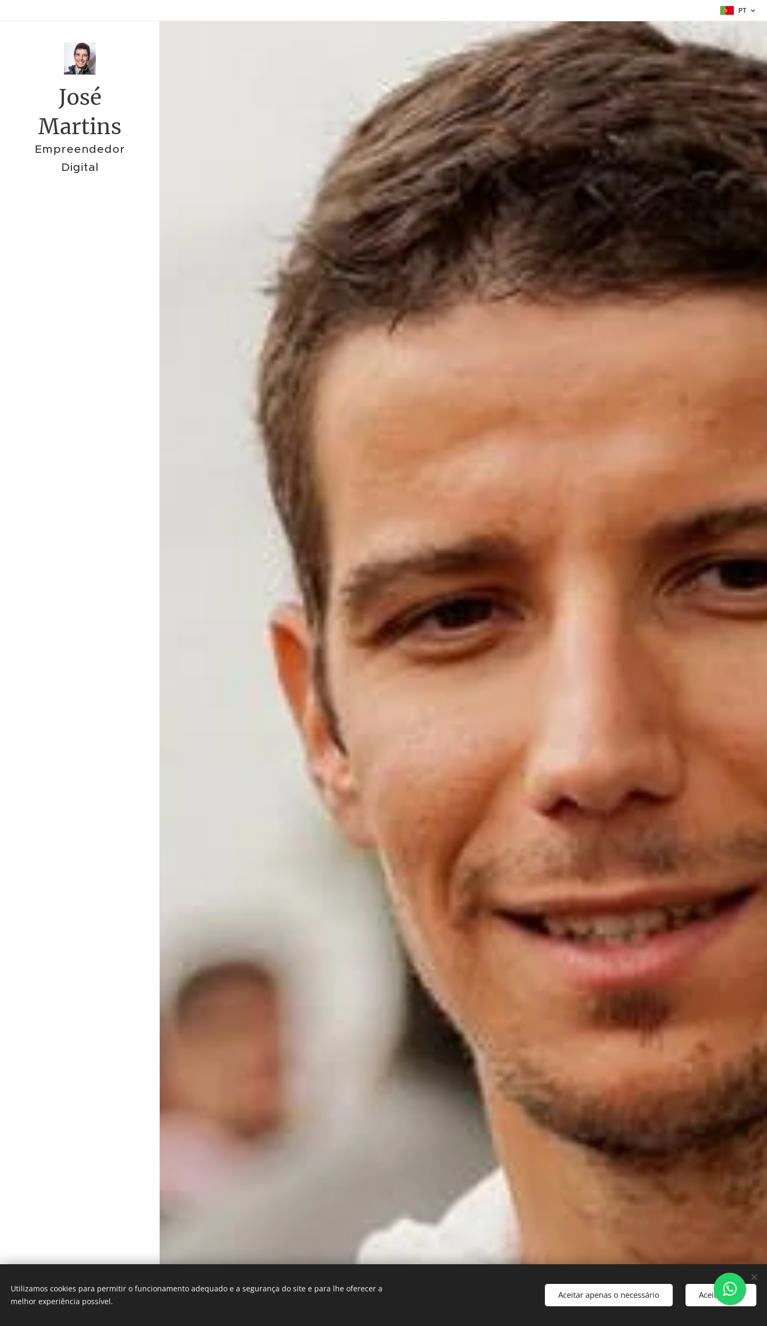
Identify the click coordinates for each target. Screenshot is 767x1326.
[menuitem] (80, 668)
